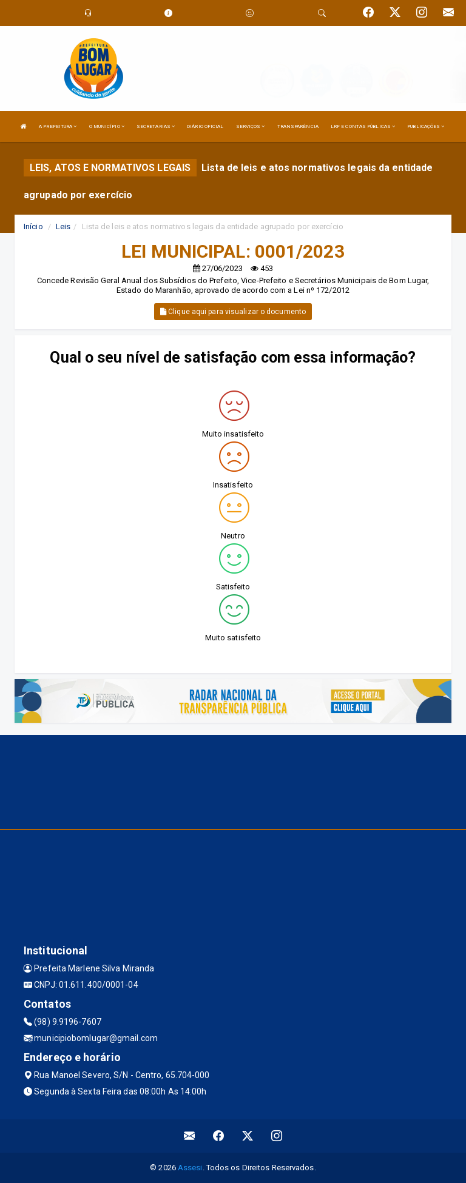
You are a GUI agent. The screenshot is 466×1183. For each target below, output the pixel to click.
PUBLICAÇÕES (425, 126)
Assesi (190, 1167)
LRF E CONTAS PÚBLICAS (363, 126)
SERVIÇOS (250, 126)
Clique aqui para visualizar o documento (233, 311)
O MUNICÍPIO (106, 126)
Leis (63, 226)
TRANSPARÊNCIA (298, 126)
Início (33, 226)
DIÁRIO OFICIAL (205, 126)
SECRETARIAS (156, 126)
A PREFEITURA (57, 126)
